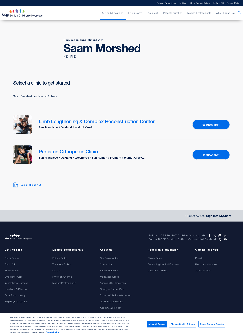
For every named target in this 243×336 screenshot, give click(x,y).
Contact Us (106, 264)
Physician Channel (62, 276)
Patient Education (172, 12)
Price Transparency (15, 295)
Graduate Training (157, 270)
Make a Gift (218, 3)
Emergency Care (13, 276)
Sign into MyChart (218, 215)
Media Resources (109, 276)
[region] (121, 324)
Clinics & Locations (112, 12)
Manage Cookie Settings (183, 324)
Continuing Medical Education (164, 264)
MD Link (56, 270)
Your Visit (153, 12)
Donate (199, 258)
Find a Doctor (135, 12)
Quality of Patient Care (112, 289)
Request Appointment (167, 3)
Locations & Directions (17, 289)
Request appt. (211, 124)
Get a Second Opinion (200, 3)
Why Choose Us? (225, 12)
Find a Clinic (11, 264)
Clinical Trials (155, 258)
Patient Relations (109, 270)
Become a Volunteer (206, 264)
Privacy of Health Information (115, 295)
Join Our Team (203, 270)
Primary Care (11, 270)
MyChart (183, 3)
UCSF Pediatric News (111, 301)
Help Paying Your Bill (16, 301)
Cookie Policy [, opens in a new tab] (52, 332)
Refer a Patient (234, 3)
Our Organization (109, 258)
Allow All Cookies (156, 324)
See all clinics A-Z (27, 184)
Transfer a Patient (61, 264)
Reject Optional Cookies (212, 324)
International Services (16, 282)
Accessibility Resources (113, 282)
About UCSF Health (110, 307)
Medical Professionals (199, 12)
